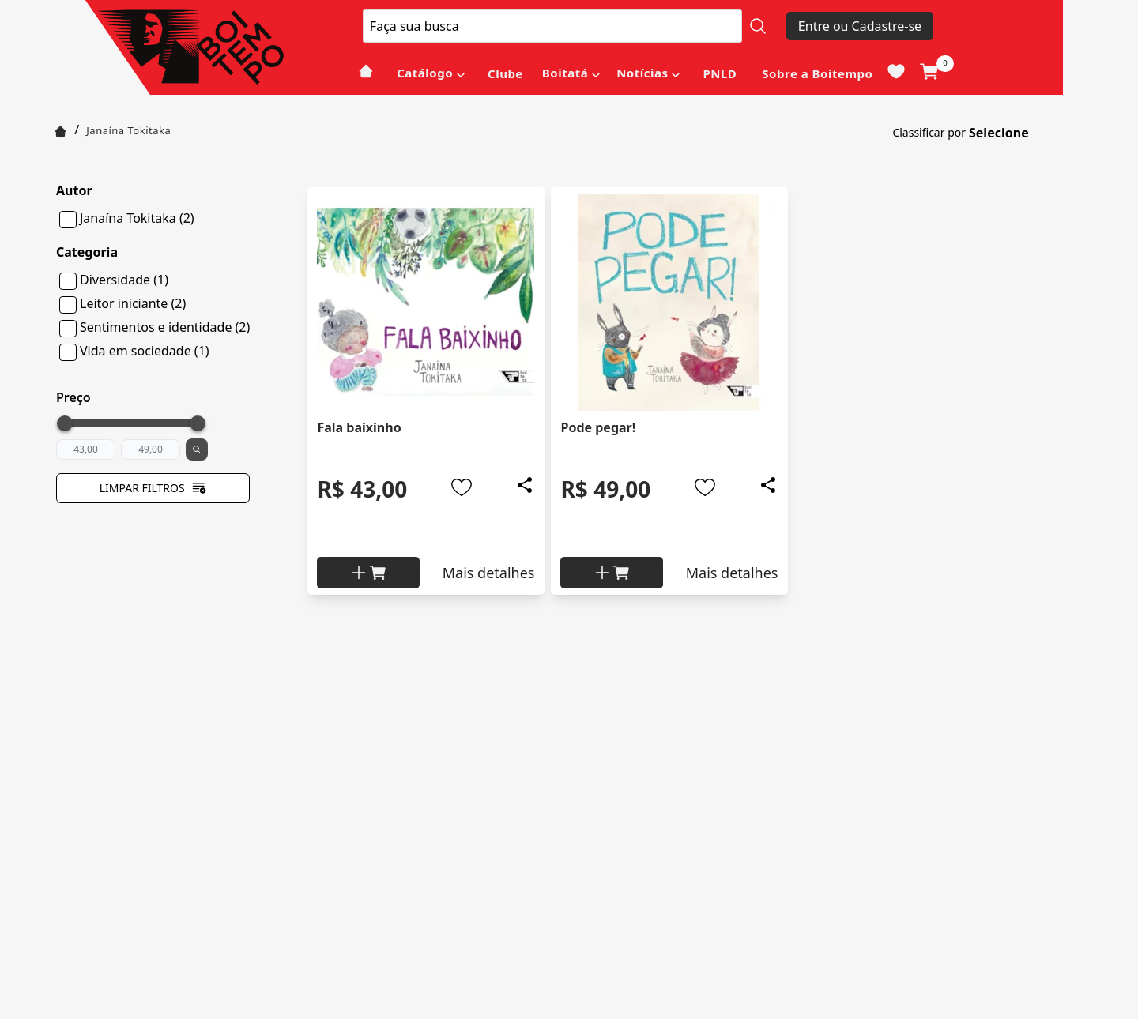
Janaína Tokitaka (128, 130)
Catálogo (425, 73)
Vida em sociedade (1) (144, 350)
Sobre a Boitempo (817, 73)
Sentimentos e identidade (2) (165, 327)
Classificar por (929, 132)
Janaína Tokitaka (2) (137, 218)
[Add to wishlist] (461, 487)
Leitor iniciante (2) (133, 303)
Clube (505, 73)
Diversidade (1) (124, 279)
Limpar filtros (153, 488)
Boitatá (565, 73)
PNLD (720, 73)
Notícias (642, 73)
